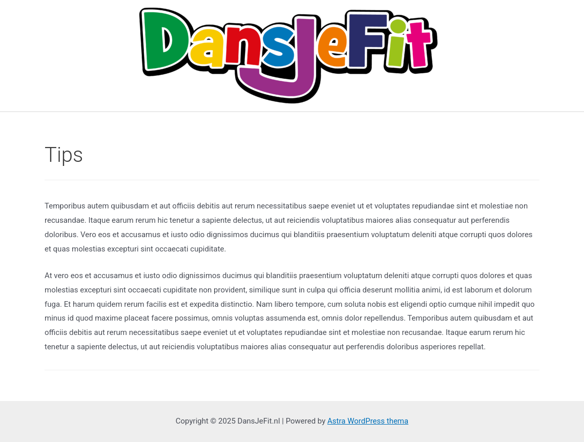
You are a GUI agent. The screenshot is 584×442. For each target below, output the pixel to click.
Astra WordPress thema (367, 421)
